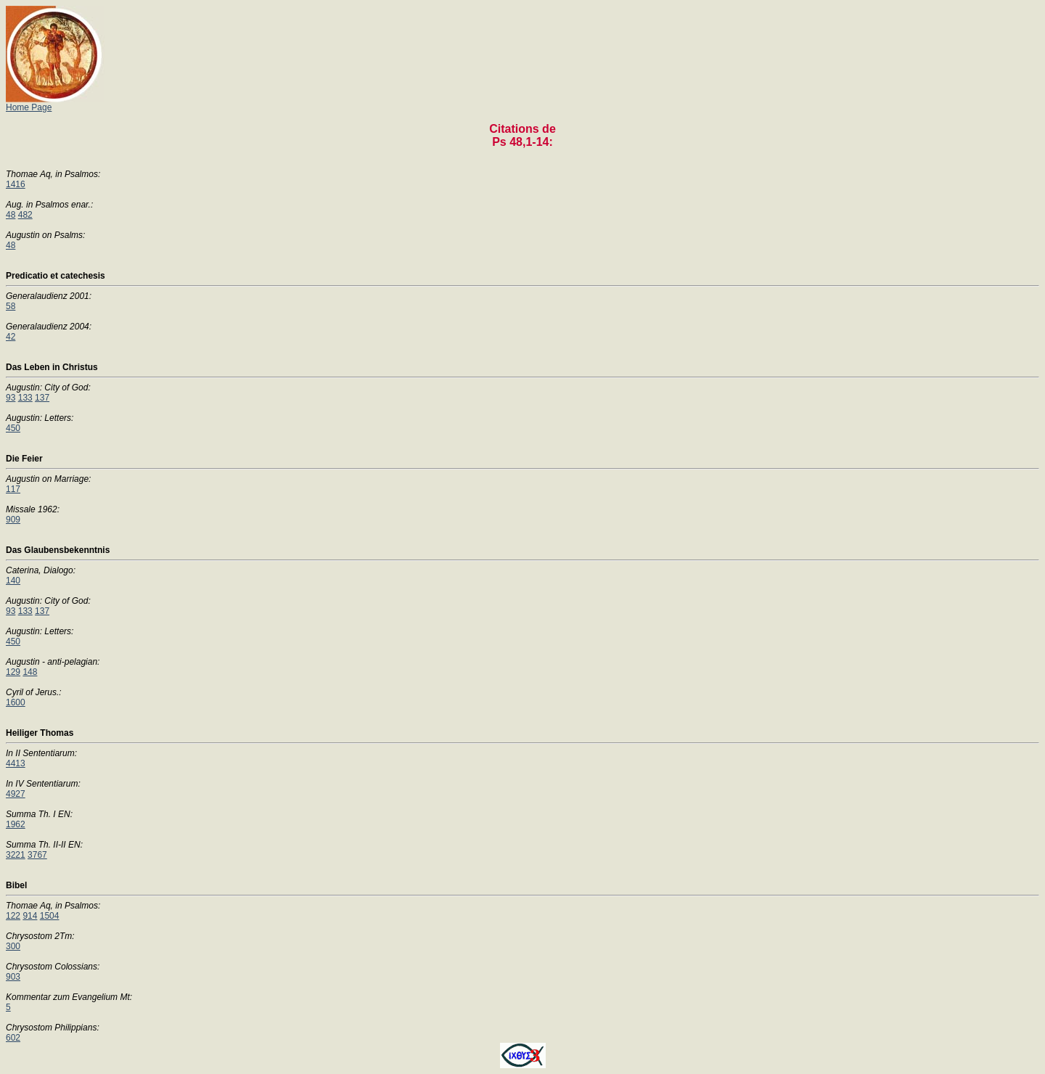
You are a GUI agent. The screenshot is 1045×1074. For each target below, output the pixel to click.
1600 (15, 702)
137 (42, 398)
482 (25, 215)
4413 (15, 763)
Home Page (55, 103)
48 (10, 215)
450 (13, 428)
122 (13, 916)
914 (29, 916)
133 (25, 398)
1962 (15, 824)
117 (13, 489)
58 (10, 306)
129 (13, 672)
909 (13, 520)
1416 (15, 184)
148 (29, 672)
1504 (50, 916)
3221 (15, 855)
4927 (15, 794)
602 (13, 1038)
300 (13, 946)
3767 (37, 855)
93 (10, 398)
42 (10, 337)
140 (13, 580)
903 (13, 977)
